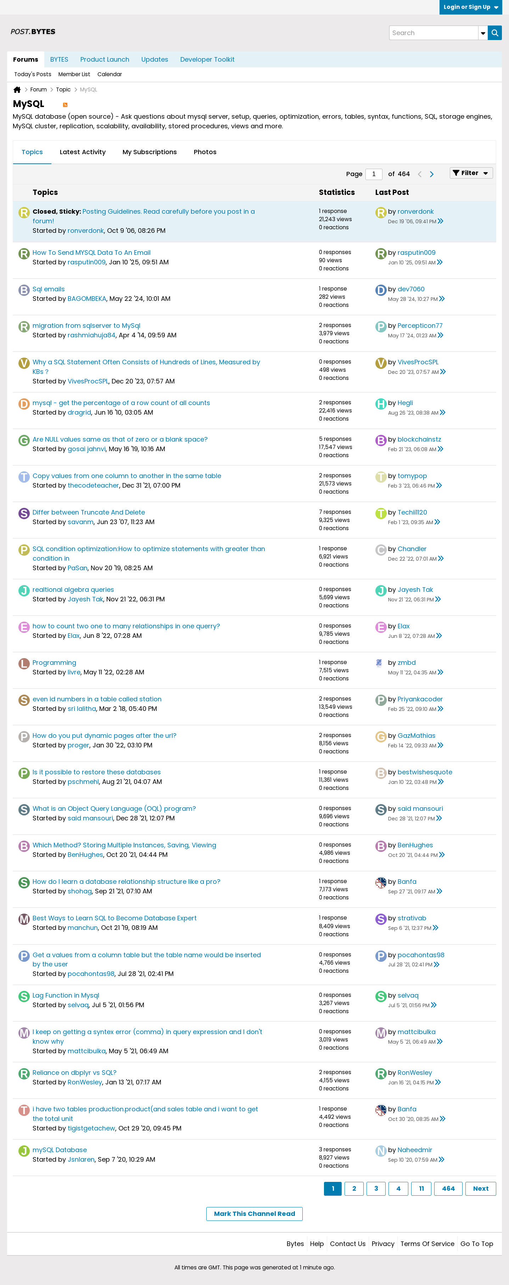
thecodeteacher (93, 485)
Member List (74, 74)
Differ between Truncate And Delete (89, 512)
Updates (154, 59)
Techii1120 (412, 512)
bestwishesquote (425, 772)
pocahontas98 (91, 973)
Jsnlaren (81, 1159)
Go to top (476, 1243)
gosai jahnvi (87, 448)
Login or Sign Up (471, 7)
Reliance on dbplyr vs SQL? (75, 1072)
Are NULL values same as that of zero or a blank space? (120, 439)
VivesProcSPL (88, 381)
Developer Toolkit (207, 59)
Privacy (383, 1243)
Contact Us (348, 1243)
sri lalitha (82, 708)
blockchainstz (419, 439)
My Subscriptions (150, 151)
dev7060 (411, 289)
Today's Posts (32, 74)
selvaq (78, 1004)
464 (448, 1188)
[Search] (438, 33)
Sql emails (49, 289)
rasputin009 (87, 262)
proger (78, 745)
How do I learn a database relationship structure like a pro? (126, 881)
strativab (412, 918)
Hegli (405, 402)
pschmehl (83, 781)
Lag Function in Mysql (66, 995)
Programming (54, 662)
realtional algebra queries (73, 589)
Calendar (109, 74)
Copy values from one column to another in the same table (127, 475)
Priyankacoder (420, 699)
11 (421, 1188)
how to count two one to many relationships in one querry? (126, 626)
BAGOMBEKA (87, 298)
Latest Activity (83, 151)
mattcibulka (87, 1050)
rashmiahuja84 (92, 335)
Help (317, 1243)
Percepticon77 (420, 325)
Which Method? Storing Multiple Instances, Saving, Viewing (124, 845)
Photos (205, 151)
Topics (32, 151)
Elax (74, 635)
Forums (25, 59)
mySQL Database (60, 1149)
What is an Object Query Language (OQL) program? (114, 808)
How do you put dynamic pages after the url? (105, 735)
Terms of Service (427, 1243)
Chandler (412, 548)
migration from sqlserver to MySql (86, 325)
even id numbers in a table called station (97, 699)
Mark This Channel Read (254, 1213)
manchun (83, 927)
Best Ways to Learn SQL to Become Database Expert (115, 918)
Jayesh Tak (85, 599)
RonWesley (85, 1082)
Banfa (407, 881)
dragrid (79, 412)
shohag (80, 891)
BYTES (59, 59)
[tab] (32, 152)
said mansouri (90, 818)
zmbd (407, 662)
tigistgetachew (91, 1128)
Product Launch (104, 59)
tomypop (412, 475)
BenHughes (85, 854)
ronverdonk (86, 230)
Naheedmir (415, 1149)
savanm (81, 521)
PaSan (78, 567)
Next (481, 1188)
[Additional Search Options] (483, 33)
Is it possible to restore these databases (97, 772)
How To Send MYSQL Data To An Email (92, 252)
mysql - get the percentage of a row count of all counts (121, 402)
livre (74, 672)
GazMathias (417, 735)
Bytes (295, 1243)
